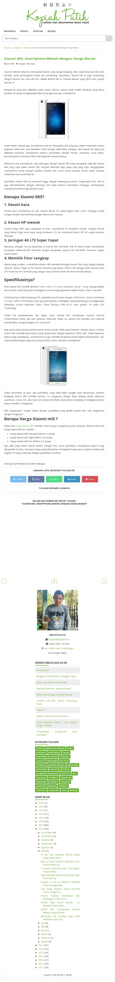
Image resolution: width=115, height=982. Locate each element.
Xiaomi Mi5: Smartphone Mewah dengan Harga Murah (60, 911)
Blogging (41, 752)
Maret (44, 934)
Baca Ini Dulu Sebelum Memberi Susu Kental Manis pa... (60, 863)
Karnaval (40, 765)
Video (64, 790)
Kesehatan (55, 769)
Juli (42, 850)
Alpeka (39, 748)
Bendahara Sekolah (54, 748)
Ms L (75, 773)
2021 (41, 817)
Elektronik (41, 757)
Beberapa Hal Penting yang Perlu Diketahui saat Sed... (60, 918)
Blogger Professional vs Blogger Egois (56, 676)
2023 (41, 810)
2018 (41, 828)
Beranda (10, 31)
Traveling (54, 790)
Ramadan (65, 782)
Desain (66, 752)
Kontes (66, 769)
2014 (41, 956)
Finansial (64, 757)
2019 (41, 824)
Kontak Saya (43, 670)
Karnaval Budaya (56, 765)
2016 (41, 948)
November (47, 836)
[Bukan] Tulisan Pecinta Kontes (52, 716)
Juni (43, 922)
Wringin (74, 790)
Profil (24, 31)
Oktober (45, 839)
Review (39, 786)
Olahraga (41, 778)
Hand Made (51, 761)
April (43, 930)
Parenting (66, 778)
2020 (41, 821)
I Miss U (41, 709)
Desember (47, 832)
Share (36, 479)
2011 (41, 967)
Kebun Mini (73, 765)
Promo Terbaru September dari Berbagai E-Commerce (60, 897)
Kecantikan (41, 769)
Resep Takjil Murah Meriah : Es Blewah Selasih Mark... (60, 904)
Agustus (45, 847)
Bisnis (70, 748)
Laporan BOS (52, 773)
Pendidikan (41, 782)
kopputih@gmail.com (58, 639)
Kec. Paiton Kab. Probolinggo (58, 648)
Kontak (38, 31)
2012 (41, 963)
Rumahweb (50, 786)
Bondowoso (54, 752)
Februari (45, 937)
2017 (41, 945)
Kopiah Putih (50, 974)
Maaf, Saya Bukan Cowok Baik (52, 682)
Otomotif (53, 778)
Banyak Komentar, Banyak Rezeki (54, 688)
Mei (43, 926)
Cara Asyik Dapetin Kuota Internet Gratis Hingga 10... (60, 890)
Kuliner (40, 773)
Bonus (52, 31)
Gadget (21, 64)
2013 (41, 959)
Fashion (53, 757)
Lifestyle (65, 773)
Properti (54, 782)
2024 (41, 806)
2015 (41, 952)
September (47, 843)
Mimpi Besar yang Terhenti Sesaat (54, 694)
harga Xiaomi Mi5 (24, 425)
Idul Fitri (64, 761)
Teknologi (30, 64)
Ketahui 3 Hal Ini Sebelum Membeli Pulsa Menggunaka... (60, 883)
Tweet (18, 479)
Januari (45, 941)
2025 (41, 802)
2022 (41, 813)
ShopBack (63, 786)
